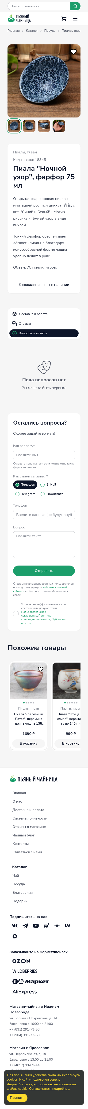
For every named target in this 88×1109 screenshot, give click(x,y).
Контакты (20, 843)
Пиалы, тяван (25, 152)
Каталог (19, 867)
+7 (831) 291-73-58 (24, 1029)
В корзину (28, 743)
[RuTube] (46, 926)
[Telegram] (25, 926)
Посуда (18, 884)
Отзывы (21, 323)
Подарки (19, 901)
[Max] (14, 936)
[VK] (14, 926)
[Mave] (67, 926)
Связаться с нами (27, 852)
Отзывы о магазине (29, 826)
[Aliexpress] (24, 992)
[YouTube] (36, 926)
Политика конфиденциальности (36, 617)
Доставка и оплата (30, 314)
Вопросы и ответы (29, 333)
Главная (19, 793)
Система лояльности (29, 818)
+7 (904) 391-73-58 (24, 1035)
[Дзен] (57, 926)
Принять (17, 1097)
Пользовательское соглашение (33, 613)
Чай (15, 875)
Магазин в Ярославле (29, 1047)
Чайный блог (23, 835)
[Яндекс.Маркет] (30, 981)
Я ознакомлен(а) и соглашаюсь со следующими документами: (43, 613)
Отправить (44, 570)
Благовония (22, 892)
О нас (17, 801)
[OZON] (21, 961)
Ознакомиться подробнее (49, 1088)
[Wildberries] (24, 971)
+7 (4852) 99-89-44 (24, 1065)
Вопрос (19, 527)
